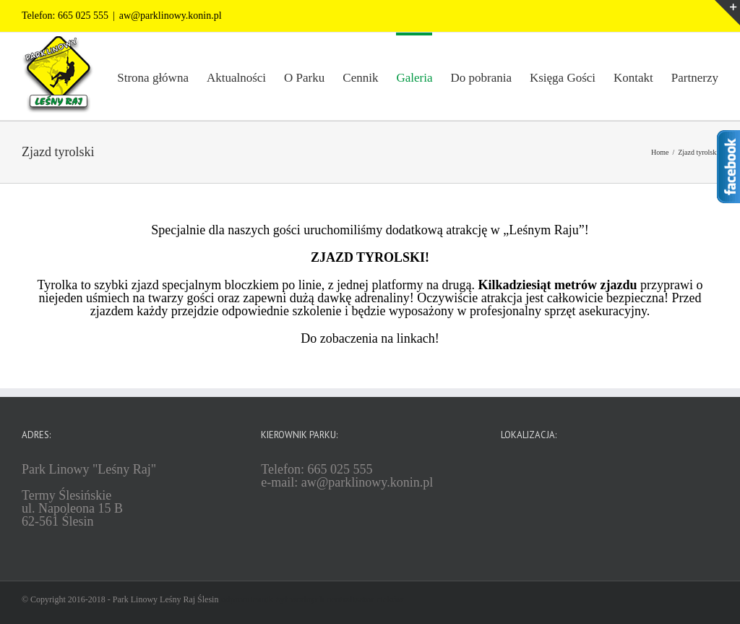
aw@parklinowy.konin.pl (170, 15)
